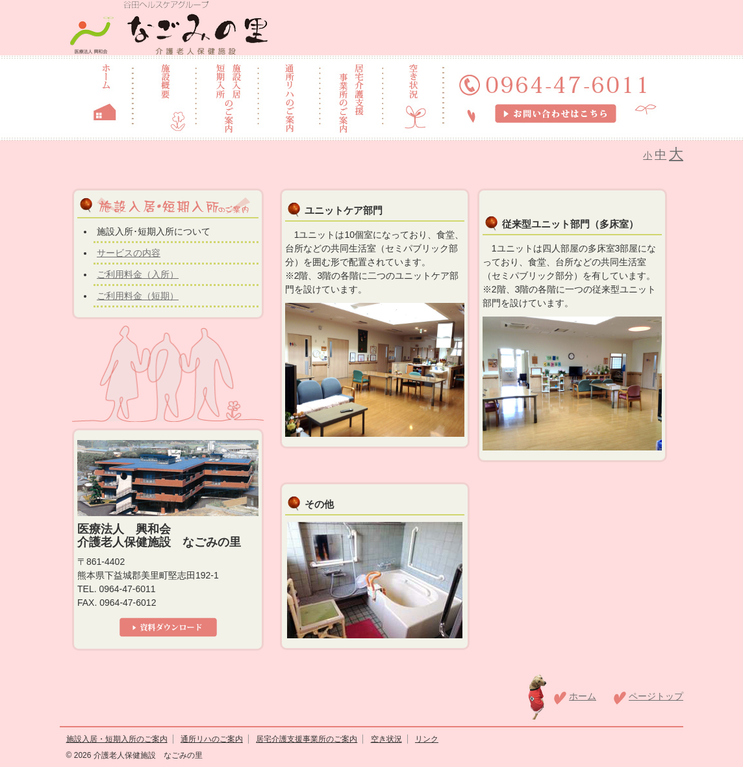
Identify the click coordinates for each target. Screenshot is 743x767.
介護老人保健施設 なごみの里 (146, 755)
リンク (426, 739)
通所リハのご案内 (212, 739)
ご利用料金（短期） (138, 296)
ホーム (582, 696)
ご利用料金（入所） (138, 274)
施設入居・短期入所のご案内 (117, 739)
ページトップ (656, 696)
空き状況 (386, 739)
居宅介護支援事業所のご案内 (306, 739)
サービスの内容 (128, 253)
